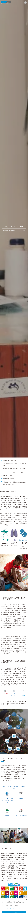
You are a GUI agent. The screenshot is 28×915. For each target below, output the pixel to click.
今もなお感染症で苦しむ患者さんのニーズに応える (14, 464)
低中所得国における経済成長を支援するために (14, 468)
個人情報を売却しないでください (14, 908)
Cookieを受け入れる (14, 912)
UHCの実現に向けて (8, 475)
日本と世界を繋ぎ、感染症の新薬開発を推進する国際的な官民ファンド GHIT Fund (14, 483)
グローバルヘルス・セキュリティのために (13, 472)
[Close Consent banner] (27, 899)
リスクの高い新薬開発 (8, 478)
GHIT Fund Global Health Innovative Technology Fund (6, 3)
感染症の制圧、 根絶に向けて (10, 460)
